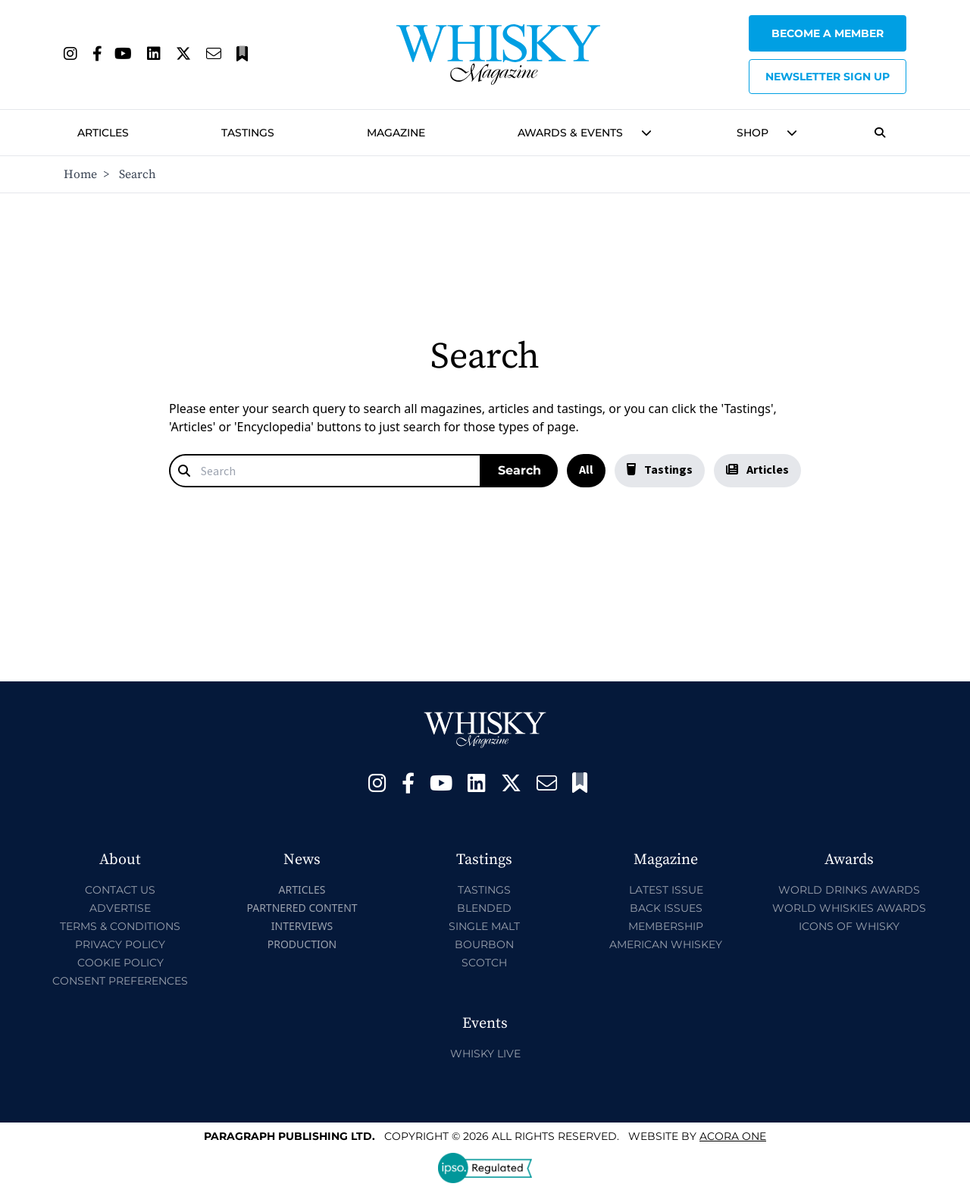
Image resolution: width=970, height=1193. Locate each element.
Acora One (732, 1136)
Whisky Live (485, 1053)
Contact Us (120, 890)
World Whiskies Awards (849, 908)
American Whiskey (665, 944)
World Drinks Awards (849, 890)
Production (302, 944)
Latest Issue (666, 890)
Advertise (120, 908)
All (586, 469)
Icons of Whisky (849, 926)
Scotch (484, 962)
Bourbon (484, 944)
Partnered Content (301, 907)
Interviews (302, 926)
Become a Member (827, 33)
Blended (484, 908)
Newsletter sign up (827, 76)
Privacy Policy (120, 944)
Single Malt (484, 926)
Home (80, 174)
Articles (103, 132)
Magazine (396, 132)
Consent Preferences (120, 981)
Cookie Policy (120, 962)
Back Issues (666, 908)
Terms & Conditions (120, 926)
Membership (665, 926)
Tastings (247, 132)
